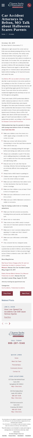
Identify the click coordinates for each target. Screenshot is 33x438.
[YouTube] (19, 348)
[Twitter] (10, 348)
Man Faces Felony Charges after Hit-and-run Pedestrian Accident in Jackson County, (15, 265)
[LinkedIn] (23, 348)
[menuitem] (4, 436)
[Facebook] (14, 348)
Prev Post (7, 293)
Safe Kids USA (10, 130)
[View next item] (9, 323)
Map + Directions (16, 386)
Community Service (16, 368)
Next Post (25, 293)
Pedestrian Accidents (18, 288)
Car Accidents (6, 288)
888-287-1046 (16, 343)
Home (16, 358)
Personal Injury (16, 365)
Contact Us (16, 371)
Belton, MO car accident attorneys (15, 79)
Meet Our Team (16, 361)
